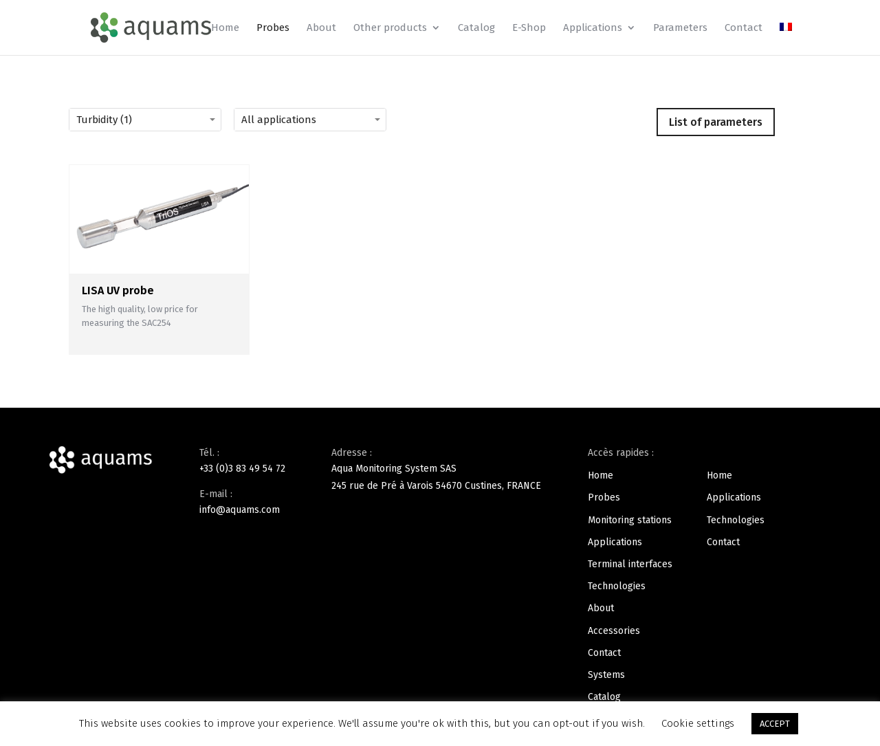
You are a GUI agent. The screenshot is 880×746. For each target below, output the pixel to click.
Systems (606, 675)
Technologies (617, 586)
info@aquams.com (239, 510)
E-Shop (529, 28)
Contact (743, 28)
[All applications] (330, 119)
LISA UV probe (118, 290)
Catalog (476, 28)
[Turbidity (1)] (165, 119)
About (321, 28)
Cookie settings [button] (697, 723)
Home (225, 28)
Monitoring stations (630, 520)
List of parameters (715, 122)
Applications (592, 28)
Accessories (614, 631)
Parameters (680, 28)
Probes (272, 28)
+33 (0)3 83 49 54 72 (242, 468)
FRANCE (524, 486)
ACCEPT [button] (775, 723)
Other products (390, 28)
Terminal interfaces (630, 564)
